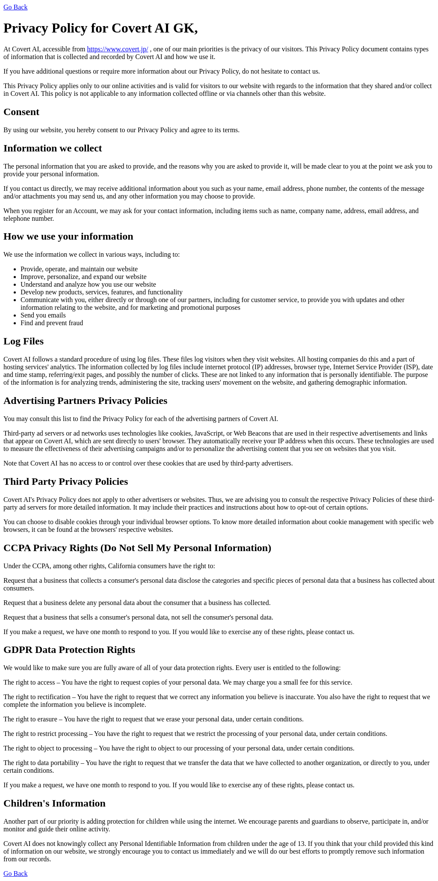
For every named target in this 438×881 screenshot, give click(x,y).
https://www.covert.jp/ (117, 49)
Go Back (15, 7)
